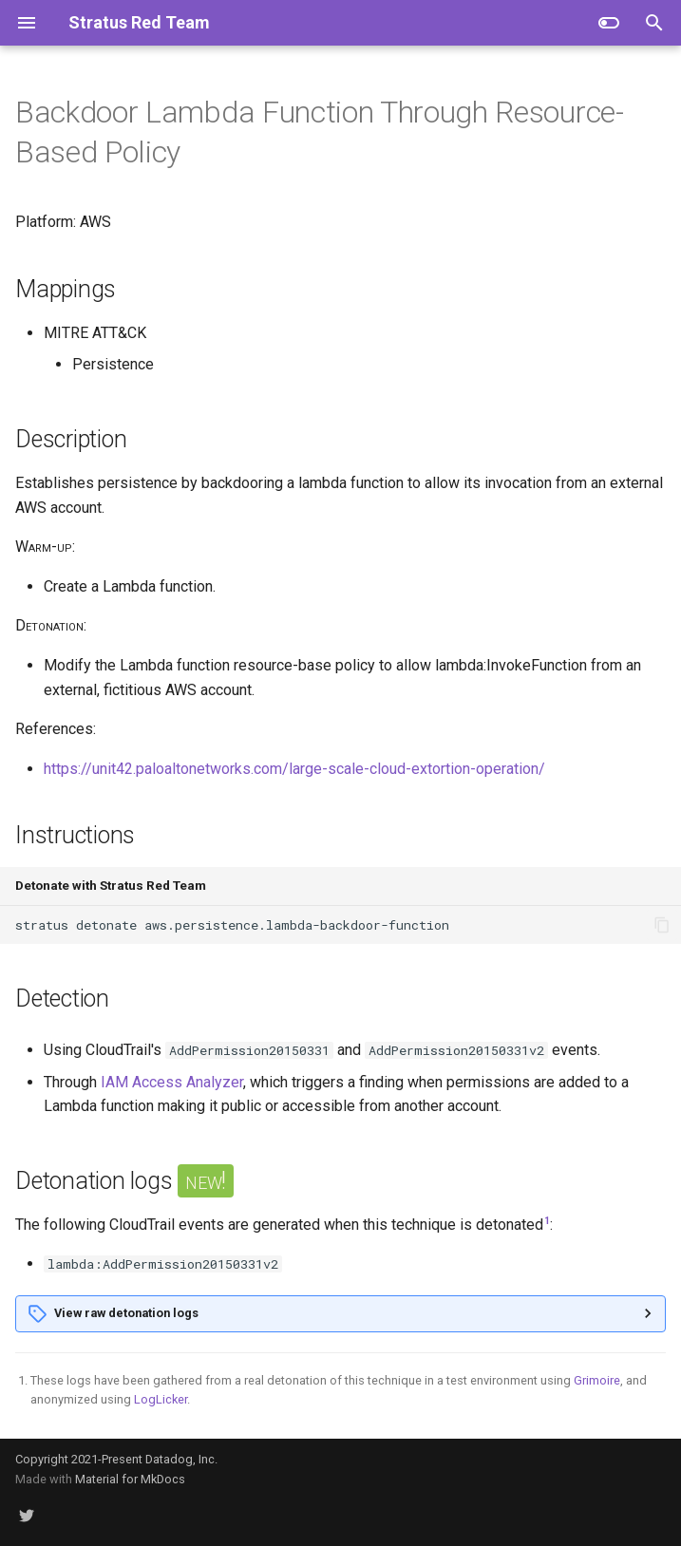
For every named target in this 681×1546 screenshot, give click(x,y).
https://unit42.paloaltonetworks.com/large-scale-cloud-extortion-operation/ (294, 769)
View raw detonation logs (126, 1313)
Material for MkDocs (130, 1479)
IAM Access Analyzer (172, 1082)
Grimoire (597, 1380)
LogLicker (160, 1399)
